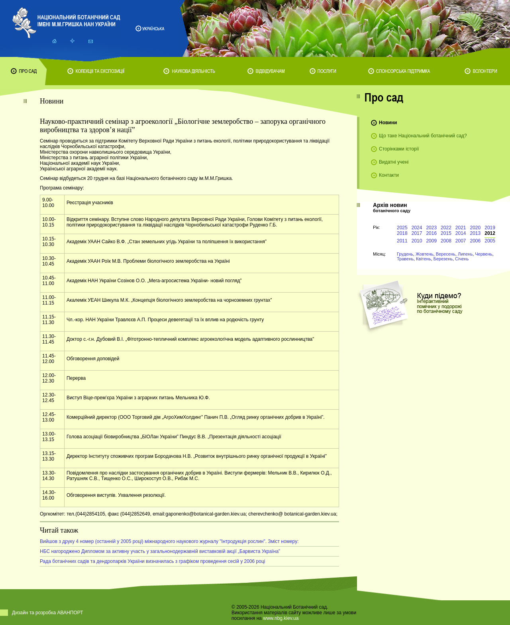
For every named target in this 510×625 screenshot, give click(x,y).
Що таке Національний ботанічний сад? (423, 136)
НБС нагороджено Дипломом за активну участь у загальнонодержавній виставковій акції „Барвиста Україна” (160, 551)
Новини (388, 122)
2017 (417, 233)
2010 (417, 241)
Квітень (423, 258)
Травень (405, 258)
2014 (460, 233)
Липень (465, 254)
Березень (443, 258)
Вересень (445, 254)
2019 (489, 227)
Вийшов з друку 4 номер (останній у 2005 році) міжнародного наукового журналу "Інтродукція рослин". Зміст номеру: (169, 541)
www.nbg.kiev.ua (280, 618)
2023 (431, 227)
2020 (475, 227)
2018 (402, 233)
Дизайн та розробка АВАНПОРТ (47, 612)
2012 (489, 233)
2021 (460, 227)
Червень (483, 254)
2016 (431, 233)
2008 (446, 241)
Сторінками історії (399, 149)
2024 (417, 227)
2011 (402, 241)
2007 (460, 241)
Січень (462, 258)
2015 (446, 233)
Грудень (405, 254)
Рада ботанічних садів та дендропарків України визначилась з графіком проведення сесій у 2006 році (152, 561)
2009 (431, 241)
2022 (446, 227)
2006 (475, 241)
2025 (402, 227)
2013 (475, 233)
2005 (489, 241)
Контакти (389, 175)
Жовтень (425, 254)
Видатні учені (393, 162)
